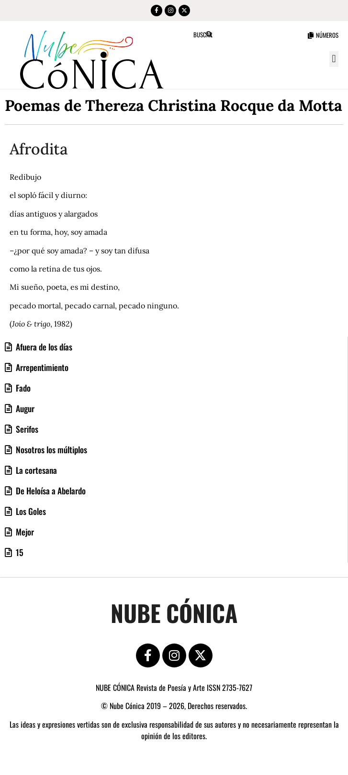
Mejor (24, 531)
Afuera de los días (43, 346)
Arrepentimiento (41, 367)
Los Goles (30, 511)
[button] (333, 59)
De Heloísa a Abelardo (50, 490)
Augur (24, 408)
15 (18, 552)
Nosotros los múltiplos (50, 449)
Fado (22, 388)
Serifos (26, 429)
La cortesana (35, 470)
